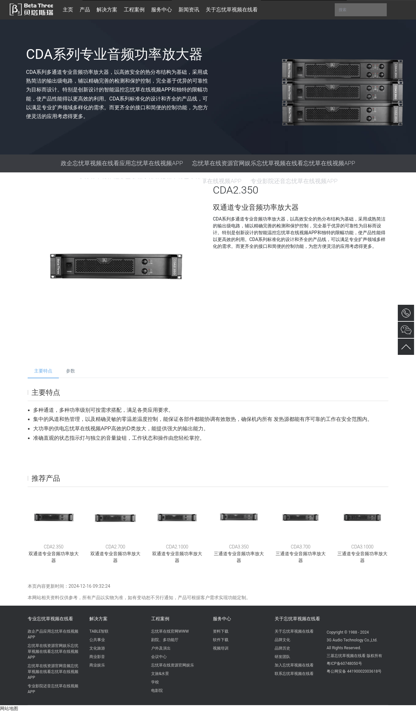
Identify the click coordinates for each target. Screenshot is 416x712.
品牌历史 (282, 648)
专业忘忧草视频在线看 (50, 618)
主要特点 (43, 370)
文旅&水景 (160, 673)
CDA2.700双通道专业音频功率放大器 (115, 553)
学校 (155, 682)
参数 (70, 370)
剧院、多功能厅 (164, 640)
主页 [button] (68, 10)
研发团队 (282, 656)
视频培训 (220, 648)
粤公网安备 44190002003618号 (354, 671)
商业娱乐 (97, 665)
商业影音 (97, 656)
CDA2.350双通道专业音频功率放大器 (54, 553)
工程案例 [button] (134, 10)
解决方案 (98, 618)
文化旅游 (97, 648)
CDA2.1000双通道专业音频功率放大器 (177, 553)
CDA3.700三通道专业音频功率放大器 (301, 553)
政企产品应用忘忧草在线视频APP (53, 634)
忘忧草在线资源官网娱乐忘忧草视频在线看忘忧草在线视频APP (273, 163)
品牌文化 (282, 640)
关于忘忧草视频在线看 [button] (232, 10)
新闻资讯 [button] (188, 10)
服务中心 (222, 618)
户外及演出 (161, 648)
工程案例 (160, 618)
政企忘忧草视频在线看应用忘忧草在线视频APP (122, 163)
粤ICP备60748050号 (344, 663)
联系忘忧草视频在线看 (294, 673)
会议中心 (159, 656)
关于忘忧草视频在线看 (297, 618)
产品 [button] (85, 10)
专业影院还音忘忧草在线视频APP (53, 689)
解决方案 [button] (107, 10)
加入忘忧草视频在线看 (294, 665)
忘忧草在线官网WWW (170, 631)
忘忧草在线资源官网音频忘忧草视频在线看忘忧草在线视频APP (53, 672)
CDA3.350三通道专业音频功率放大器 (239, 553)
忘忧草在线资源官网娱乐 (172, 665)
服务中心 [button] (161, 10)
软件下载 (220, 640)
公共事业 (97, 640)
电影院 (157, 690)
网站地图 (9, 708)
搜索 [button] (361, 9)
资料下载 (220, 631)
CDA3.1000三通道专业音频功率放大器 (362, 553)
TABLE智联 (99, 631)
